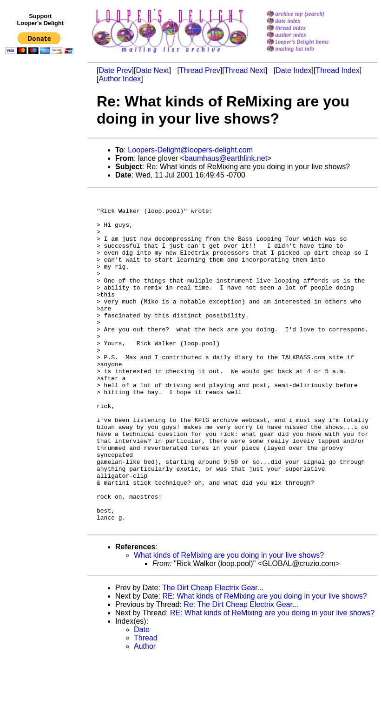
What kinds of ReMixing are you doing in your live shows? (229, 622)
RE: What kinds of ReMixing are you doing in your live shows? (264, 663)
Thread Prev (199, 70)
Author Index (120, 79)
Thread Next (244, 70)
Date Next (152, 70)
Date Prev (115, 70)
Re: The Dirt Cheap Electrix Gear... (241, 671)
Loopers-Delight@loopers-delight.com (190, 150)
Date (142, 696)
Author (145, 713)
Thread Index (337, 70)
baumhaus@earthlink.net (225, 158)
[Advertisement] (41, 249)
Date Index (293, 70)
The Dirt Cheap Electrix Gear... (212, 655)
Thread (146, 705)
